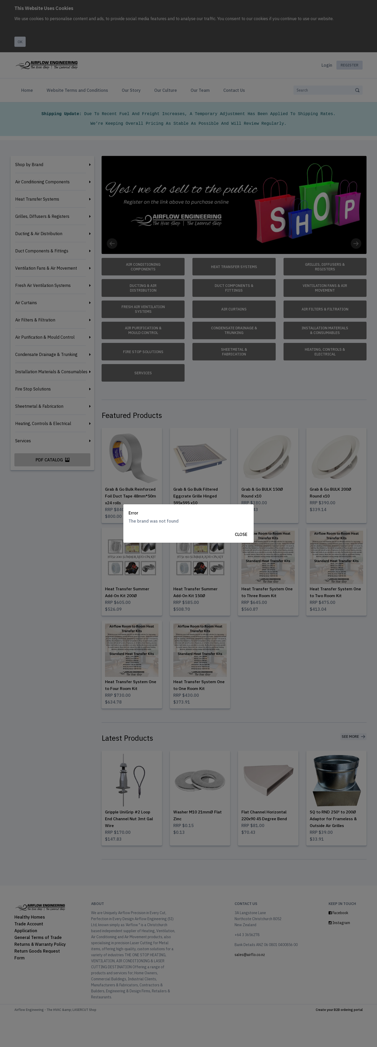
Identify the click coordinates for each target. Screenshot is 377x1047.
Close (241, 534)
